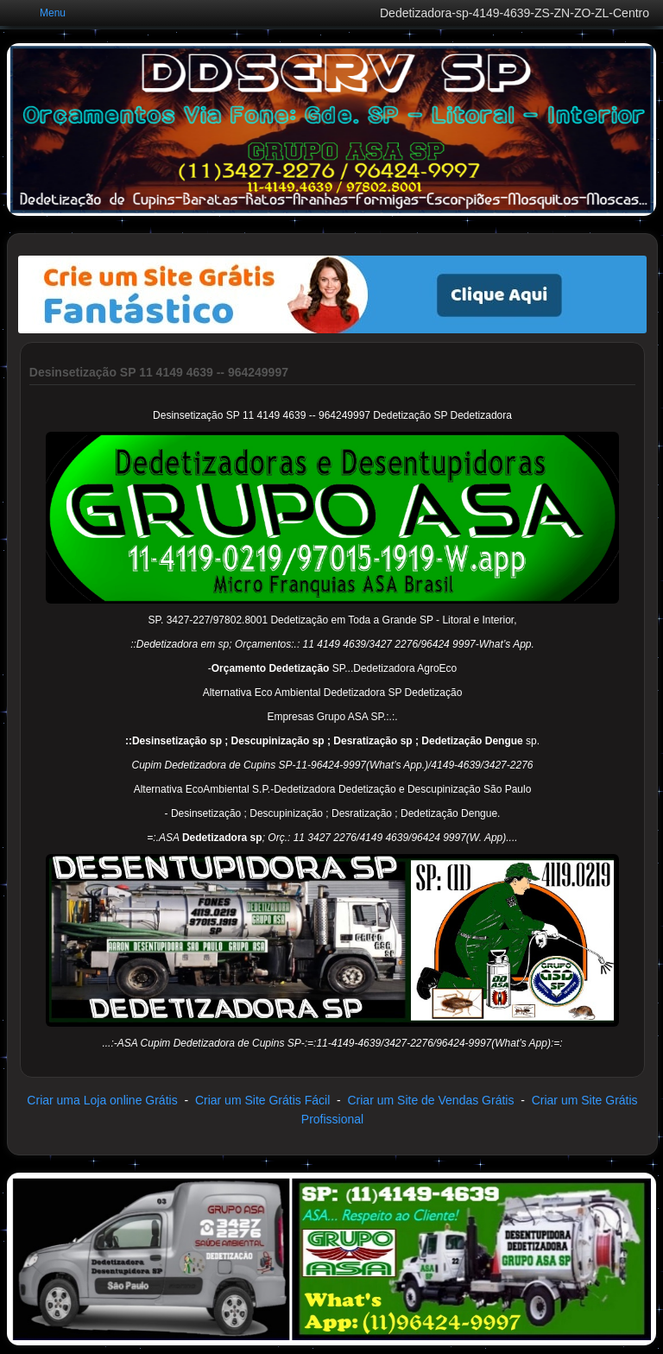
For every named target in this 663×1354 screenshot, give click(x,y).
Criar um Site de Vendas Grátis (430, 1100)
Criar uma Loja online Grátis (102, 1100)
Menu (53, 13)
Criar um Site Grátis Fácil (262, 1100)
